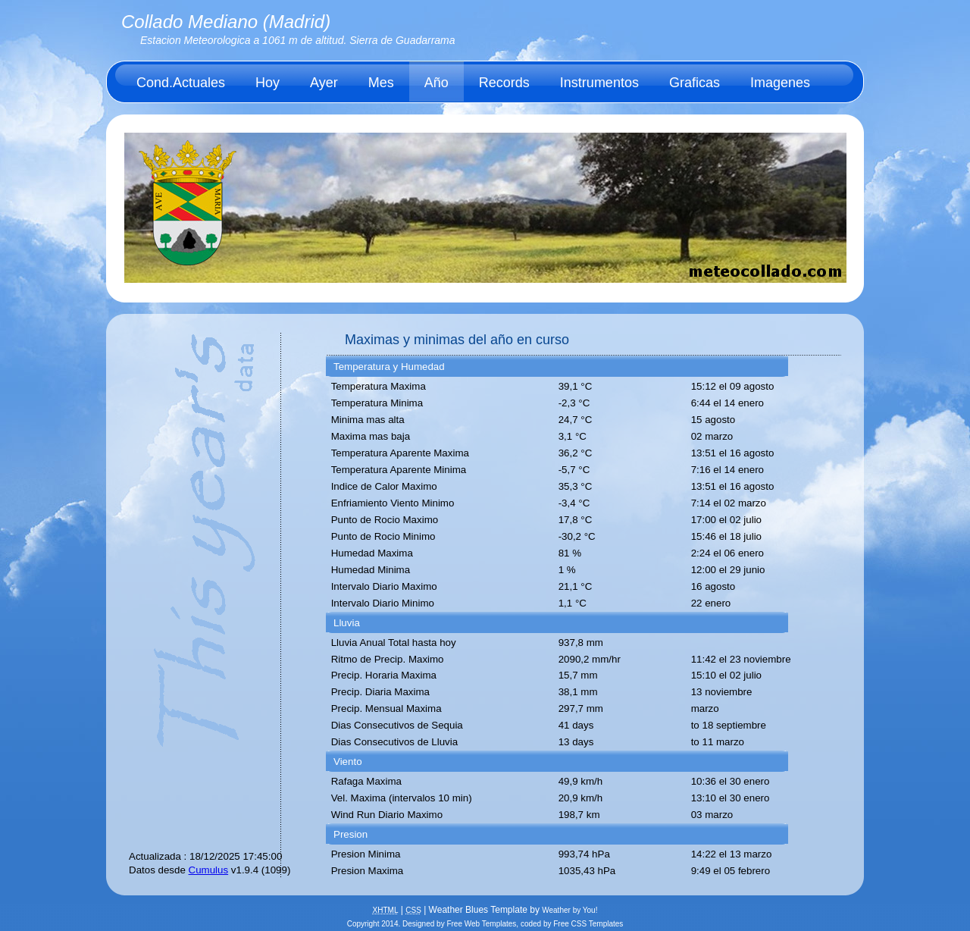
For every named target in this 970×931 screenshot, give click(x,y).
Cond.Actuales (180, 82)
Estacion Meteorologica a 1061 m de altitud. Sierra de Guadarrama (297, 40)
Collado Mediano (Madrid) (225, 21)
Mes (381, 82)
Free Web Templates (481, 924)
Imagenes (780, 82)
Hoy (267, 82)
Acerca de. (169, 123)
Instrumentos (599, 82)
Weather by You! (569, 910)
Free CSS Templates (588, 924)
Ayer (324, 82)
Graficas (694, 82)
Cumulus (209, 870)
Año (436, 82)
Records (504, 82)
